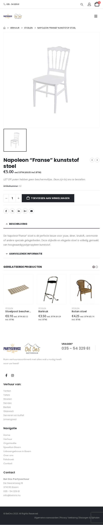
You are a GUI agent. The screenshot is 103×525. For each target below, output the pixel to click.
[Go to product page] (18, 289)
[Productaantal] (12, 198)
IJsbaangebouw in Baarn (17, 451)
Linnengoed (9, 419)
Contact (7, 463)
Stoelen (9, 308)
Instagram (12, 375)
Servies (7, 403)
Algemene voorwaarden (46, 518)
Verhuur (7, 439)
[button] (81, 4)
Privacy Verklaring (69, 518)
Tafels (6, 395)
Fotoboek (8, 459)
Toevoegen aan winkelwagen (50, 198)
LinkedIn (19, 211)
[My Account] (89, 4)
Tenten (7, 391)
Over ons (8, 455)
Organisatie (9, 443)
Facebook (6, 211)
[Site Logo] (12, 16)
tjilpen (12, 211)
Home (6, 435)
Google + (25, 211)
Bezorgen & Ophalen (89, 518)
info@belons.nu (12, 495)
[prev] (92, 160)
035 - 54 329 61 (11, 4)
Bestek (7, 407)
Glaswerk (8, 411)
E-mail (31, 211)
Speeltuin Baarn (12, 447)
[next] (97, 160)
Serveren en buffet (13, 415)
